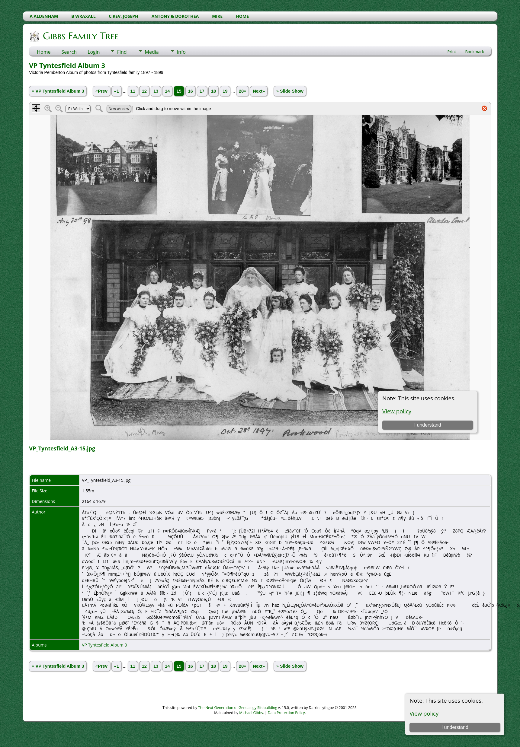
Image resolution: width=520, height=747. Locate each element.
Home (43, 52)
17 (202, 91)
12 (144, 91)
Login (94, 52)
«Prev (101, 91)
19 (225, 91)
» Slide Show (289, 91)
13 (155, 91)
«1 (116, 91)
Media (152, 52)
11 (132, 91)
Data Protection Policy (286, 712)
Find (122, 52)
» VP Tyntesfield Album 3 (58, 91)
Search (69, 52)
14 (167, 91)
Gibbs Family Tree (80, 36)
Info (181, 52)
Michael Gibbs (251, 712)
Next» (259, 91)
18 (213, 91)
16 (190, 91)
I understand (454, 727)
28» (242, 91)
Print (451, 51)
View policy (423, 713)
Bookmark (474, 51)
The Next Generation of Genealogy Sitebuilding (237, 707)
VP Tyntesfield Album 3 (104, 645)
